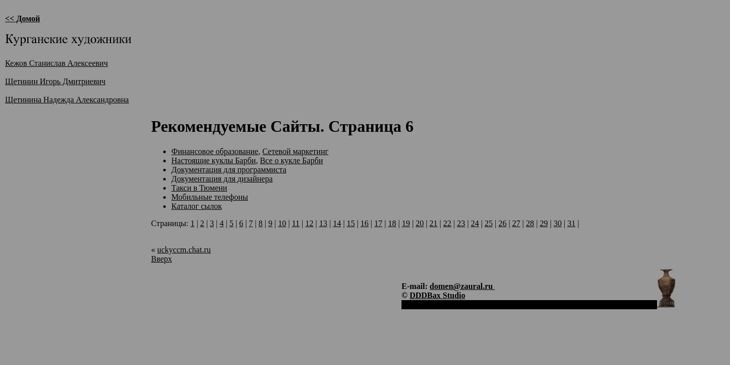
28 (530, 223)
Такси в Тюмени (199, 188)
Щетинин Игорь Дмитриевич (55, 81)
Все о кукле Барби (291, 160)
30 (558, 223)
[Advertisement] (335, 81)
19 (406, 223)
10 (282, 223)
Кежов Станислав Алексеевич (56, 63)
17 (378, 223)
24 (475, 223)
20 (420, 223)
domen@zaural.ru (462, 286)
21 (433, 223)
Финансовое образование (214, 151)
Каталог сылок (196, 206)
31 (571, 223)
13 (323, 223)
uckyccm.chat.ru (184, 249)
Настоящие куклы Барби (213, 160)
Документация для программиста (228, 169)
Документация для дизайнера (222, 178)
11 (296, 223)
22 (447, 223)
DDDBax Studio (437, 295)
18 (392, 223)
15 (351, 223)
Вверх (161, 258)
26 (502, 223)
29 (544, 223)
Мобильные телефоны (209, 197)
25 (489, 223)
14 (337, 223)
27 (516, 223)
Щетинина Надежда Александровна (67, 99)
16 (364, 223)
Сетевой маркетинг (295, 151)
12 (309, 223)
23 (461, 223)
